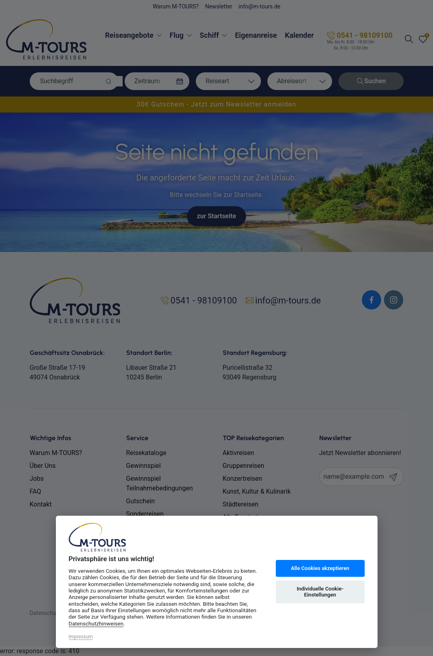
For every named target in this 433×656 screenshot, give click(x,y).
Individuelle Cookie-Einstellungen (320, 592)
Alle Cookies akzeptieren (320, 568)
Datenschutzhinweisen (96, 623)
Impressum (81, 637)
